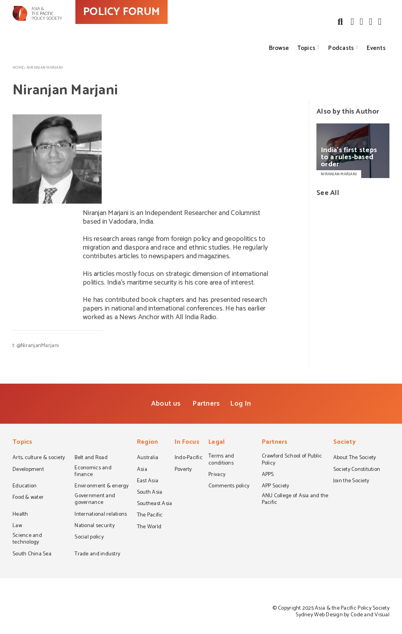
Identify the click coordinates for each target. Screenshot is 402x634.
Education (25, 487)
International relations (101, 515)
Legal (216, 442)
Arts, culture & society (39, 458)
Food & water (28, 498)
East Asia (147, 481)
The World (149, 527)
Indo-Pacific (189, 458)
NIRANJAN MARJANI (339, 174)
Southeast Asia (154, 504)
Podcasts (341, 48)
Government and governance (95, 499)
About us (166, 404)
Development (28, 470)
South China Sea (32, 555)
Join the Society (351, 481)
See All (327, 193)
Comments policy (228, 487)
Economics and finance (93, 472)
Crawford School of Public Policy (292, 460)
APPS (268, 475)
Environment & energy (101, 487)
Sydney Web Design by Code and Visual (342, 614)
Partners (206, 404)
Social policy (89, 538)
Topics (306, 48)
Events (376, 48)
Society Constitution (356, 470)
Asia (142, 470)
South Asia (150, 493)
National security (95, 526)
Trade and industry (97, 555)
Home (18, 67)
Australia (147, 458)
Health (20, 515)
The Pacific (150, 516)
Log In (240, 404)
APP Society (275, 487)
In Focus (187, 442)
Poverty (183, 470)
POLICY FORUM (157, 27)
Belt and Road (91, 458)
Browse (279, 48)
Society (344, 442)
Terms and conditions (221, 460)
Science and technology (27, 539)
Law (17, 526)
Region (147, 442)
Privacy (216, 475)
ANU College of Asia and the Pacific (295, 499)
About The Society (354, 458)
